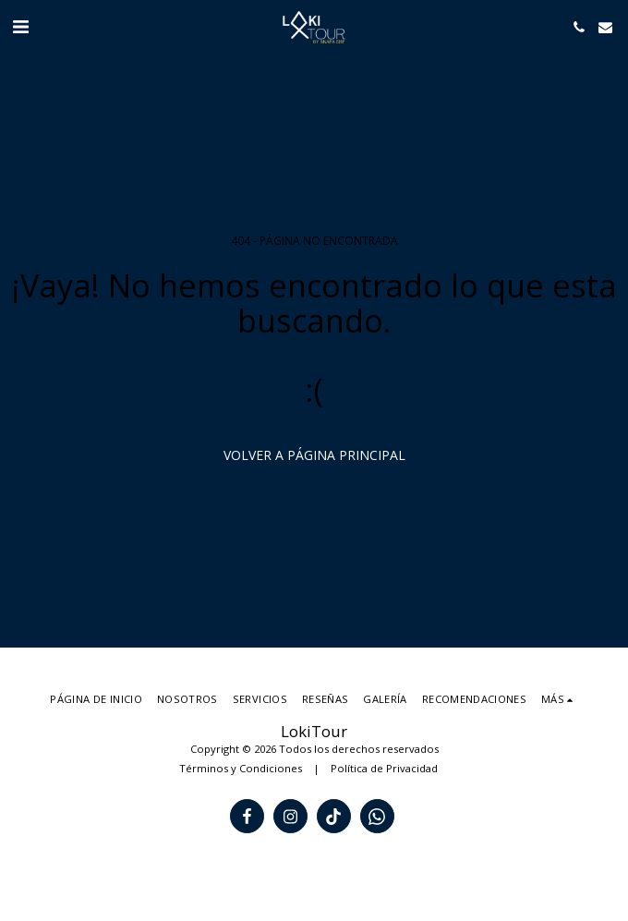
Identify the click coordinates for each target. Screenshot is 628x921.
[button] (20, 26)
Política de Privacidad (384, 768)
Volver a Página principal (314, 455)
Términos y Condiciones (240, 768)
